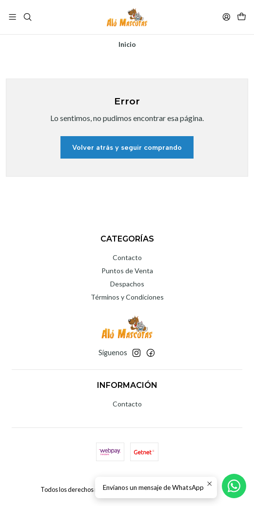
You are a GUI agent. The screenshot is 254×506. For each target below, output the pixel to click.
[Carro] (241, 16)
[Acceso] (226, 16)
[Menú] (12, 16)
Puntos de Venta (127, 270)
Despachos (127, 284)
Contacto (127, 257)
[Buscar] (27, 16)
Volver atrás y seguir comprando (127, 147)
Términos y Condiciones (127, 297)
